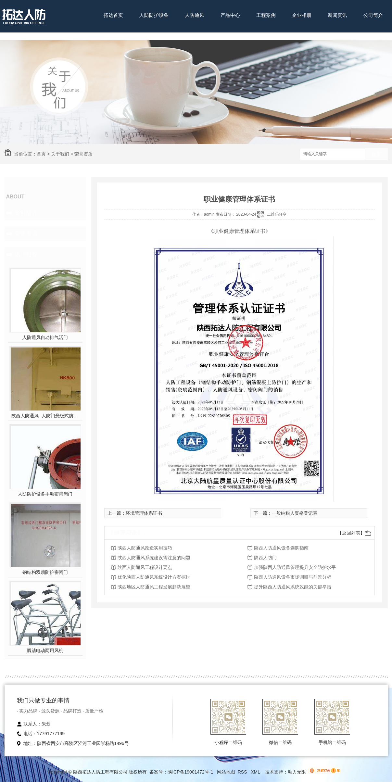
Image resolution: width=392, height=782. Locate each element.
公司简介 (373, 15)
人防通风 (194, 15)
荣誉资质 (83, 154)
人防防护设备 (154, 15)
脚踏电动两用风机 (45, 650)
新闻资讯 (337, 15)
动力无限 (297, 772)
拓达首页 (113, 15)
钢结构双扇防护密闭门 (45, 572)
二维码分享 (276, 214)
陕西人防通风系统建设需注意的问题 (154, 557)
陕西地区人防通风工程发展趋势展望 (154, 586)
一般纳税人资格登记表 (294, 513)
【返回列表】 (351, 533)
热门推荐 (26, 254)
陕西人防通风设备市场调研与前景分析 (292, 577)
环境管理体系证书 (144, 513)
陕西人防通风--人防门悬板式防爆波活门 (45, 415)
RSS (243, 772)
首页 (41, 154)
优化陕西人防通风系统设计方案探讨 (154, 577)
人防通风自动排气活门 (45, 337)
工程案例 (266, 15)
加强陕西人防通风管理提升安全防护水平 (295, 567)
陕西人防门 (265, 557)
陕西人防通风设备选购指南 (281, 547)
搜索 (376, 154)
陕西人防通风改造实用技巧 (145, 547)
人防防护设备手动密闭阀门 (45, 494)
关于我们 (60, 154)
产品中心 (230, 15)
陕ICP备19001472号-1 (190, 772)
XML (256, 772)
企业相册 (301, 15)
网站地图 (226, 772)
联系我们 (113, 35)
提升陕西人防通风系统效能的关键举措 (292, 586)
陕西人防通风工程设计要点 (145, 567)
